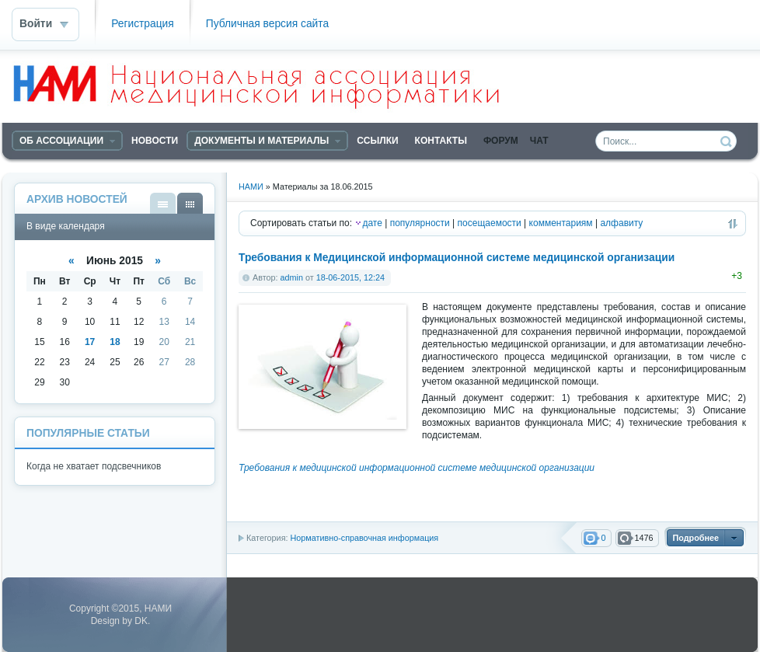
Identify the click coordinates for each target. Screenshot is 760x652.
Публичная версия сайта (267, 24)
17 (90, 341)
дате (372, 223)
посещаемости (489, 223)
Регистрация (142, 24)
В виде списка (163, 203)
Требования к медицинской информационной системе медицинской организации (416, 467)
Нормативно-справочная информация (364, 537)
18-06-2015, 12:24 (350, 277)
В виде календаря (190, 203)
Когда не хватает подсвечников (93, 466)
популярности (420, 223)
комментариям (561, 223)
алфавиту (621, 223)
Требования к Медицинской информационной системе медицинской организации (457, 257)
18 (115, 341)
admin (292, 277)
